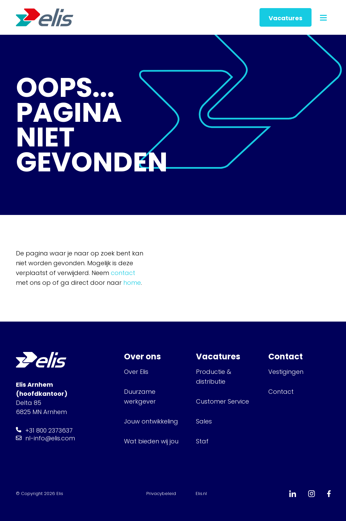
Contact (281, 391)
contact (123, 273)
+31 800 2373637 (49, 430)
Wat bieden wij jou (151, 441)
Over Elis (136, 371)
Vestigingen (286, 371)
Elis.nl (201, 493)
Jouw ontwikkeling (151, 421)
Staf (202, 441)
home (132, 282)
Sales (204, 421)
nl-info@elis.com (50, 438)
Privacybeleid (161, 493)
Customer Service (222, 401)
